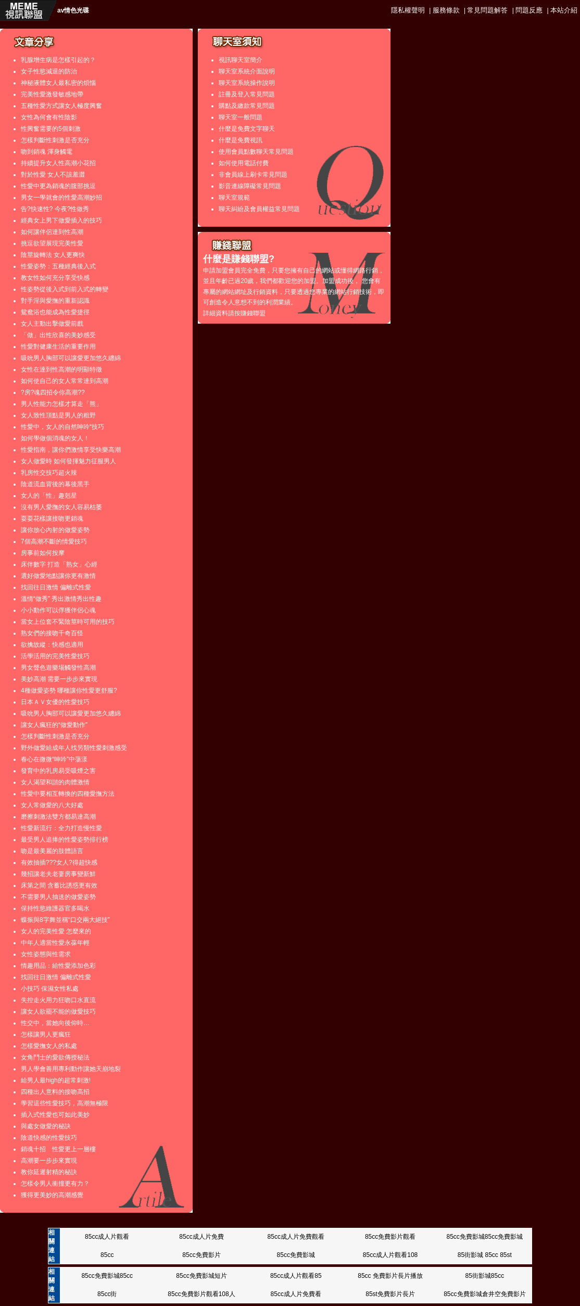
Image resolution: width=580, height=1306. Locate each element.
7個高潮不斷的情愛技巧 (54, 541)
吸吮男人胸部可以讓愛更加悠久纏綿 (71, 358)
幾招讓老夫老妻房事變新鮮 (58, 874)
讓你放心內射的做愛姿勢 (55, 530)
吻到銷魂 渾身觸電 (46, 151)
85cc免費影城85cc (107, 1275)
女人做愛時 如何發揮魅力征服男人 (68, 461)
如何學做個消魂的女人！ (55, 438)
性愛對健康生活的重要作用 (58, 346)
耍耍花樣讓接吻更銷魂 (52, 518)
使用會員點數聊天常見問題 (256, 151)
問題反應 (529, 10)
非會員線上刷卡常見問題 (253, 174)
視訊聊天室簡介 (240, 60)
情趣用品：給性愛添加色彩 (58, 965)
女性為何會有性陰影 (49, 117)
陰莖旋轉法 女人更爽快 (53, 254)
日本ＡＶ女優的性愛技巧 (55, 702)
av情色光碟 (73, 10)
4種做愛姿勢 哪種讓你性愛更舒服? (69, 690)
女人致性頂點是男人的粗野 (58, 415)
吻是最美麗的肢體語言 (52, 851)
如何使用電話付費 (244, 163)
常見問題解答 (487, 10)
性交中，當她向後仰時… (55, 1023)
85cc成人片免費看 (296, 1294)
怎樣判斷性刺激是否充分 (55, 140)
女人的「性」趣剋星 (49, 495)
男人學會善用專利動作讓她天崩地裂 (71, 1069)
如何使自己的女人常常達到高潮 (64, 381)
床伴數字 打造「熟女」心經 (59, 564)
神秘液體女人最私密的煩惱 (58, 83)
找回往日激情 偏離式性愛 (56, 587)
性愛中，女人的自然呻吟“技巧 (62, 426)
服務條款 (446, 10)
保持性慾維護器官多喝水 (55, 908)
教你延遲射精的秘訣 (49, 1172)
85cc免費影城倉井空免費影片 (484, 1294)
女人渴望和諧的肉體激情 (55, 782)
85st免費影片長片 (390, 1294)
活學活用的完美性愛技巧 (55, 656)
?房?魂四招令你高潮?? (53, 392)
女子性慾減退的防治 (49, 71)
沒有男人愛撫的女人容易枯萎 (61, 507)
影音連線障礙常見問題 (250, 186)
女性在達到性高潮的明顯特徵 (61, 369)
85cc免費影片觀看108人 (201, 1294)
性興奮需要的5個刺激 (51, 128)
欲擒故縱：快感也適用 (52, 644)
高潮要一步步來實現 (49, 1160)
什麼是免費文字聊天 (247, 128)
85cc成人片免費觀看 (296, 1236)
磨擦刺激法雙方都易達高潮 (58, 816)
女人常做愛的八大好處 (52, 805)
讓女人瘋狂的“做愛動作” (54, 725)
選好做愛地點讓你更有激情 (58, 576)
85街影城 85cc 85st (485, 1255)
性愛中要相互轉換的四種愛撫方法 (68, 793)
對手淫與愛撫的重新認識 (55, 300)
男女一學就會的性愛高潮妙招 (61, 197)
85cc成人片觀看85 (296, 1275)
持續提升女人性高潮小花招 (58, 163)
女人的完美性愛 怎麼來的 (56, 931)
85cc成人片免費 (201, 1236)
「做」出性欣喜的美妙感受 (58, 335)
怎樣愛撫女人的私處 (49, 1046)
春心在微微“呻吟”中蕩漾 (54, 759)
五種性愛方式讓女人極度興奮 (61, 105)
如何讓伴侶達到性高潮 (52, 232)
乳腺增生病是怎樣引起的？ (58, 60)
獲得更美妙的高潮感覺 (52, 1195)
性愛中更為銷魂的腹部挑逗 (58, 186)
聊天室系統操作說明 (247, 83)
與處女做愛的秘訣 (46, 1126)
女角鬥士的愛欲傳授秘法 (55, 1057)
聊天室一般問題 (240, 117)
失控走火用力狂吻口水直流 (58, 1000)
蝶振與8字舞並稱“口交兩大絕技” (65, 919)
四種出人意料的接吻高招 (55, 1091)
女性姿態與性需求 (46, 954)
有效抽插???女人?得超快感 (59, 862)
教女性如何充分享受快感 (55, 277)
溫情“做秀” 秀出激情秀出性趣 (61, 598)
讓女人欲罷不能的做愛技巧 (58, 1011)
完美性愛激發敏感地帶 (52, 94)
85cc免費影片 (201, 1255)
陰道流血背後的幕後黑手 (55, 484)
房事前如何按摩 (43, 553)
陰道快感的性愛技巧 (49, 1137)
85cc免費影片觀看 (390, 1236)
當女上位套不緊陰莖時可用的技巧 (68, 621)
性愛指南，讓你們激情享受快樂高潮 (71, 449)
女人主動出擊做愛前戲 (52, 323)
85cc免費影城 (296, 1255)
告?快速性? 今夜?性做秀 (55, 209)
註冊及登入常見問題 (247, 94)
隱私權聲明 (408, 10)
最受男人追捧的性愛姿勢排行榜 (64, 839)
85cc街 (107, 1294)
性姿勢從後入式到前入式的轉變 (64, 289)
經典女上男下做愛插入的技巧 (61, 220)
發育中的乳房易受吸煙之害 (58, 770)
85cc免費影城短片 (201, 1275)
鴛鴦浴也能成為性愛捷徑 (55, 312)
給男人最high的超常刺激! (56, 1080)
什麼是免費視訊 (240, 140)
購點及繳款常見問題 (247, 105)
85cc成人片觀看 (107, 1236)
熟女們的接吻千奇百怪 (52, 633)
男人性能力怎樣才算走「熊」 (61, 404)
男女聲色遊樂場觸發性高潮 (58, 667)
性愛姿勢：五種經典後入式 (58, 266)
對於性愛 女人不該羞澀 (53, 174)
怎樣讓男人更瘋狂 (46, 1034)
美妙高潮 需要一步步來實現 (59, 679)
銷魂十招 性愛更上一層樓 (58, 1149)
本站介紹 (563, 10)
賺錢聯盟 (253, 313)
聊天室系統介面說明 (247, 71)
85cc (107, 1255)
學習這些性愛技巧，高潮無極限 (64, 1103)
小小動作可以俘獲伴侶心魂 (58, 610)
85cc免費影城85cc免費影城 (484, 1236)
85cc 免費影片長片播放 (390, 1275)
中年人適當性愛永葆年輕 (55, 942)
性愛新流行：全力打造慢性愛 (61, 828)
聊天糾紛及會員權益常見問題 (259, 209)
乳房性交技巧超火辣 (49, 472)
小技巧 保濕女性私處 (50, 988)
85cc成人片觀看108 (390, 1255)
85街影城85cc (484, 1275)
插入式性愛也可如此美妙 (55, 1114)
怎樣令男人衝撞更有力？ (55, 1183)
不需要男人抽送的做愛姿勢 (58, 897)
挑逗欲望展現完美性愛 (52, 243)
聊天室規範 (234, 197)
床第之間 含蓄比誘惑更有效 (59, 885)
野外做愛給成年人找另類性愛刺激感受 (74, 747)
